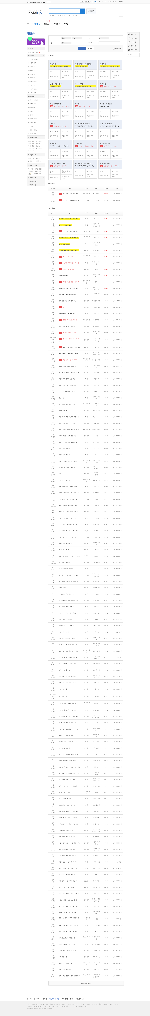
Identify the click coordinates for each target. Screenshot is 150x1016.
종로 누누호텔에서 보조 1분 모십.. (68, 607)
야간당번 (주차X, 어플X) (66, 569)
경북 (40, 146)
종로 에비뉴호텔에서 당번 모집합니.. (69, 767)
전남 (37, 148)
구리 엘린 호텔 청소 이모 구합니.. (68, 301)
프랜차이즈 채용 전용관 (34, 171)
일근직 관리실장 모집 (81, 66)
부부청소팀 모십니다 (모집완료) (68, 786)
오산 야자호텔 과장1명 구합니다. (109, 126)
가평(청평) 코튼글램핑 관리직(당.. (68, 742)
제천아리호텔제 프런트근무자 (67, 944)
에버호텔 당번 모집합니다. (66, 594)
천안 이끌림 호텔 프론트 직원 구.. (68, 779)
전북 (40, 148)
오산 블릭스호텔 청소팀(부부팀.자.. (69, 581)
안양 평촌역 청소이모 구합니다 (71, 200)
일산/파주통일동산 (33, 100)
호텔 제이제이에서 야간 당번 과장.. (69, 811)
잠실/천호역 (31, 74)
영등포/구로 (31, 85)
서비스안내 (108, 2)
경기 (37, 141)
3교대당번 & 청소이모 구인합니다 (68, 817)
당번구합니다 (62, 398)
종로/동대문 (31, 66)
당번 (65, 16)
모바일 (94, 2)
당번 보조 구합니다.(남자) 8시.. (68, 638)
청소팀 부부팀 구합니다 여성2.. (71, 282)
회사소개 (29, 999)
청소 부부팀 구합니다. (65, 748)
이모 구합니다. (63, 957)
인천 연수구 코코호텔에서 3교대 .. (68, 486)
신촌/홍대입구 (32, 70)
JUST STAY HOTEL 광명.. (66, 830)
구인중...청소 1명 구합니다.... (67, 887)
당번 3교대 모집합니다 (65, 619)
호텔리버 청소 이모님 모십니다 (67, 682)
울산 (33, 146)
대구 (29, 148)
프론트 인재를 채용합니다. (66, 448)
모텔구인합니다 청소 (84, 106)
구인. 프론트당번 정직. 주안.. (70, 194)
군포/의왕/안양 (32, 122)
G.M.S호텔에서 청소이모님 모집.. (68, 250)
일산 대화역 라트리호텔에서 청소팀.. (69, 773)
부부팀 (53, 16)
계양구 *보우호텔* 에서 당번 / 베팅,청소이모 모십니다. (66, 146)
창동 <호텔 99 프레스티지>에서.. (68, 729)
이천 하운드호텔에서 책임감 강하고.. (69, 843)
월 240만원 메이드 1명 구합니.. (68, 467)
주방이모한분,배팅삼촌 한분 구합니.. (69, 556)
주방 (40, 161)
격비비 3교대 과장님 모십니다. (67, 366)
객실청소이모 (62, 588)
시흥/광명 (30, 126)
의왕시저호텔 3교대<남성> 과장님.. (69, 353)
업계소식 (47, 24)
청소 (76, 16)
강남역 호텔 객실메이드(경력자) (68, 950)
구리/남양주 (31, 107)
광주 (33, 148)
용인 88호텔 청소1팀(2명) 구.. (67, 391)
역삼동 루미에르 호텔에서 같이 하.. (69, 925)
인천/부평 (30, 115)
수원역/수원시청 (32, 130)
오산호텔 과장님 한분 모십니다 (62, 106)
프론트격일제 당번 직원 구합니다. (68, 805)
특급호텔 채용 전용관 (36, 174)
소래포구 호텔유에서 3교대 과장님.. (69, 754)
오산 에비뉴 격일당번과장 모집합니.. (69, 417)
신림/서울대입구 (32, 81)
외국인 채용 (38, 169)
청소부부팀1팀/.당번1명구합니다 (68, 461)
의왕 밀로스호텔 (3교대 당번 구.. (68, 881)
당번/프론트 (65, 307)
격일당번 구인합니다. (65, 455)
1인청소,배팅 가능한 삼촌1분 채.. (68, 900)
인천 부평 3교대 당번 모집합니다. (109, 66)
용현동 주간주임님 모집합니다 (67, 385)
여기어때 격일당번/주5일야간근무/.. (69, 645)
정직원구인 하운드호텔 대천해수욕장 (69, 976)
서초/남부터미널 (32, 89)
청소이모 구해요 (104, 106)
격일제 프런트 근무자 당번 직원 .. (68, 288)
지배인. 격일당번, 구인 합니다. (87, 146)
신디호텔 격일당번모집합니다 (67, 874)
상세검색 (91, 11)
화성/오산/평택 (32, 133)
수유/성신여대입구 (33, 59)
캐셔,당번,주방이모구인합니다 (67, 938)
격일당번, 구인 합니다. (65, 632)
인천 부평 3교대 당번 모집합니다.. (69, 238)
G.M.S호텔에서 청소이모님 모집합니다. (86, 86)
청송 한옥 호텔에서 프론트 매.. (71, 360)
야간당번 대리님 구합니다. (66, 543)
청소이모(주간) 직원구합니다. (67, 537)
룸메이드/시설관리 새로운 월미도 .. (69, 512)
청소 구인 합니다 (63, 696)
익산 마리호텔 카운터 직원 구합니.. (69, 906)
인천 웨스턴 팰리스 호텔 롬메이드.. (69, 657)
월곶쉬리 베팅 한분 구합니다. (67, 423)
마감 (60, 474)
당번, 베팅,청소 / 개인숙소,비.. (68, 704)
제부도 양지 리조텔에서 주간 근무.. (69, 524)
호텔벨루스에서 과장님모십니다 (68, 442)
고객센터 (114, 2)
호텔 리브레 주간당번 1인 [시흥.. (68, 651)
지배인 (36, 161)
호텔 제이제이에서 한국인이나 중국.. (69, 372)
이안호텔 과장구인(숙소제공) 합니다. (60, 66)
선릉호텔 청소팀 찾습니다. (66, 969)
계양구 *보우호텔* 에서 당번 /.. (68, 313)
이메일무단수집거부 (67, 999)
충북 (40, 143)
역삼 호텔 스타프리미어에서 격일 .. (69, 676)
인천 (40, 141)
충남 (37, 143)
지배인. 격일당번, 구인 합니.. (70, 320)
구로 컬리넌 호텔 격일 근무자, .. (68, 404)
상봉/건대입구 (32, 63)
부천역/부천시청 (32, 119)
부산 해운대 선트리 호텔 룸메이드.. (69, 575)
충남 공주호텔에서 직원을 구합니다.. (69, 893)
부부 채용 (30, 169)
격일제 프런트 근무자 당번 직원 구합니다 (86, 126)
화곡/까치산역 (32, 93)
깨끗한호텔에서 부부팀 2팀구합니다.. (69, 600)
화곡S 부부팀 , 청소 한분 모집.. (68, 436)
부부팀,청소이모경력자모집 (66, 735)
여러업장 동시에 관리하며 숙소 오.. (69, 723)
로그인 (81, 1)
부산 (29, 146)
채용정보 (37, 24)
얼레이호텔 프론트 (55, 86)
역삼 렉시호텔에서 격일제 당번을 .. (69, 518)
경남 (37, 146)
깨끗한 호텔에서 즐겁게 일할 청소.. (69, 716)
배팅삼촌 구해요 (63, 689)
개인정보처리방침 (54, 999)
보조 (37, 158)
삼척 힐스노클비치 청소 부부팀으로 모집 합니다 (67, 166)
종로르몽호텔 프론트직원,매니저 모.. (69, 429)
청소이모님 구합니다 (65, 792)
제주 (33, 151)
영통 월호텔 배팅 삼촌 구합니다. (68, 499)
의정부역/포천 (32, 104)
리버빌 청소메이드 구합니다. (67, 326)
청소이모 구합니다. (64, 550)
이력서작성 (134, 38)
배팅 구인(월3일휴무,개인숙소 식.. (69, 710)
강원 (29, 143)
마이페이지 (134, 42)
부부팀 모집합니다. (64, 410)
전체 (29, 141)
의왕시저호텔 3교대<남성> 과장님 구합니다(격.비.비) (90, 166)
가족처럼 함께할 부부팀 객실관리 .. (69, 761)
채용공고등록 (134, 34)
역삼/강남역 (31, 78)
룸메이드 (30, 161)
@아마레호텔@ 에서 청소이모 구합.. (69, 493)
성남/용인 (30, 111)
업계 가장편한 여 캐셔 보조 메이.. (68, 931)
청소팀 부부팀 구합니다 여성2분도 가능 (65, 126)
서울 (33, 141)
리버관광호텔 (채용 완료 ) (66, 798)
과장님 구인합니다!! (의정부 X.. (68, 912)
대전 (33, 143)
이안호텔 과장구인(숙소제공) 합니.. (69, 219)
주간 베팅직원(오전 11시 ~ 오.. (68, 855)
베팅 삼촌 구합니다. (64, 480)
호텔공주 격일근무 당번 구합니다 (68, 379)
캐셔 (70, 16)
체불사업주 (134, 50)
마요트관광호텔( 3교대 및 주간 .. (68, 664)
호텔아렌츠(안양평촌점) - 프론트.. (69, 963)
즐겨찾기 (121, 2)
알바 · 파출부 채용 (33, 52)
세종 (29, 151)
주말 (59, 16)
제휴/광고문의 (80, 999)
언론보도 (36, 999)
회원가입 (87, 1)
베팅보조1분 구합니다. (110, 86)
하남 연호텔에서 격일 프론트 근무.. (69, 531)
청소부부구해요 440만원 (111, 146)
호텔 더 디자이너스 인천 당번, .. (68, 849)
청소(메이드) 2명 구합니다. (66, 626)
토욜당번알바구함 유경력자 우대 (68, 862)
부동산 (66, 24)
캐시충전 (133, 46)
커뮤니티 (101, 2)
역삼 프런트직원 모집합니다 (67, 836)
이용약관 (44, 999)
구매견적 (57, 24)
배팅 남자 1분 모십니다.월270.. (68, 613)
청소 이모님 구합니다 (65, 562)
